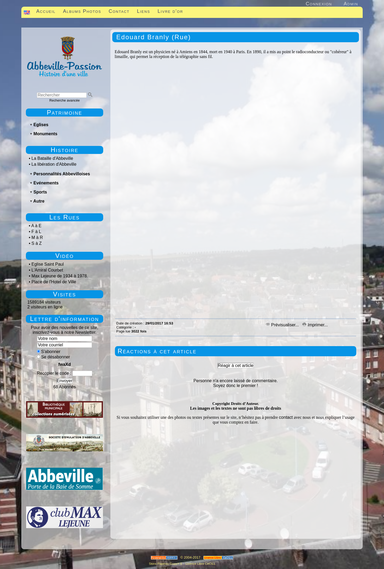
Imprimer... (315, 325)
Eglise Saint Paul (47, 264)
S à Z (36, 243)
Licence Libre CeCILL (200, 563)
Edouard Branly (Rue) (153, 37)
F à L (36, 231)
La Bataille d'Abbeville (52, 158)
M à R (37, 237)
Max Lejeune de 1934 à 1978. (59, 276)
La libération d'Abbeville (54, 164)
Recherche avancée (64, 100)
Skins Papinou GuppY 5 (166, 563)
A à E (36, 225)
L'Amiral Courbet (47, 270)
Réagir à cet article (235, 365)
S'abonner (48, 351)
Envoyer (65, 380)
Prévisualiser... (283, 325)
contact (286, 417)
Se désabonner (53, 357)
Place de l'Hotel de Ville (53, 282)
